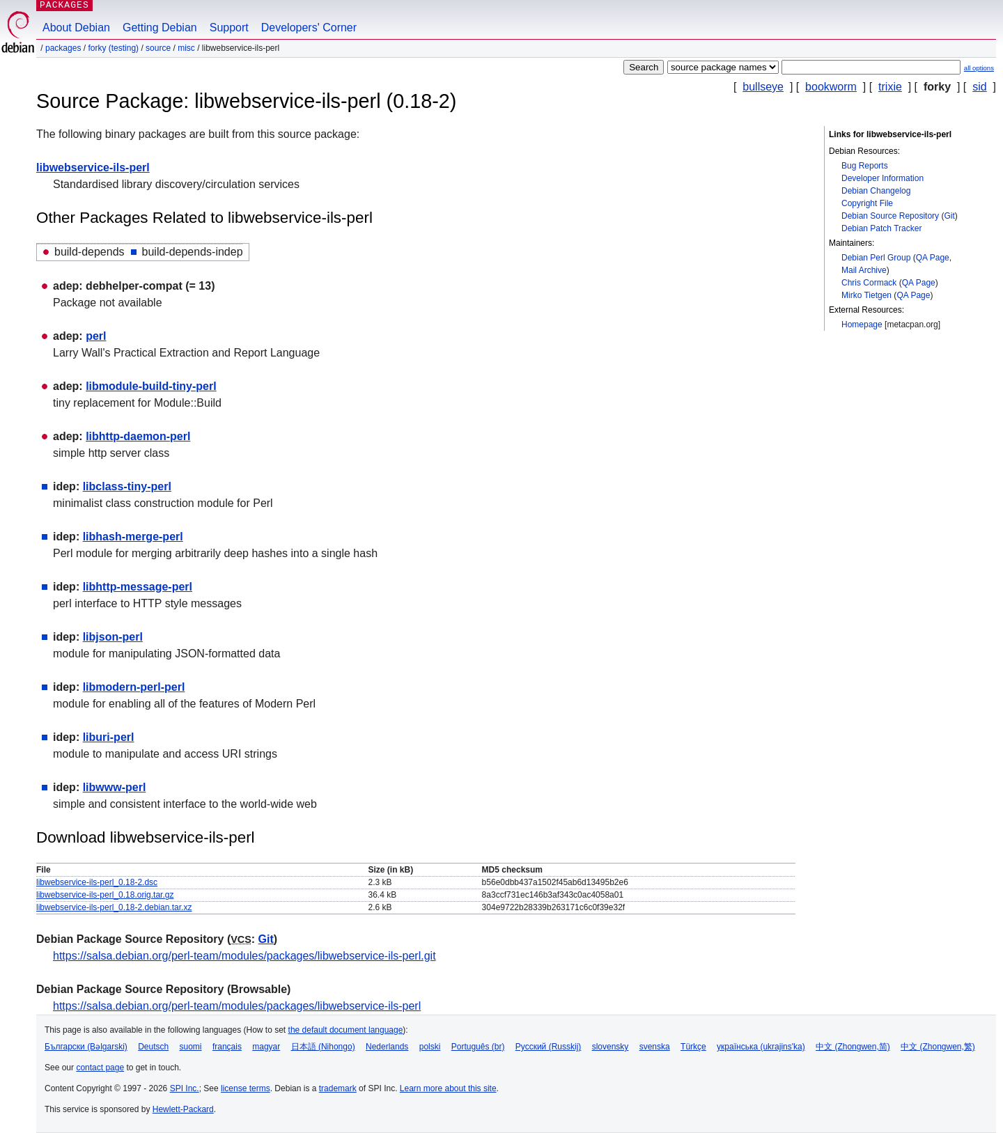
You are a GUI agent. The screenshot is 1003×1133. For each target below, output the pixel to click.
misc (186, 48)
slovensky (610, 1047)
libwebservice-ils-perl (93, 167)
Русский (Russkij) (548, 1047)
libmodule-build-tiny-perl (151, 386)
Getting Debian (160, 27)
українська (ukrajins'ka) (761, 1047)
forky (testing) (113, 48)
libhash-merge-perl (133, 536)
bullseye (763, 87)
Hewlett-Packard (183, 1109)
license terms (245, 1088)
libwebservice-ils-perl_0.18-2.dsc (96, 882)
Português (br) (478, 1047)
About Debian (76, 27)
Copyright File (867, 203)
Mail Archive (864, 270)
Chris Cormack (868, 283)
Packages (63, 48)
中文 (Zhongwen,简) (853, 1047)
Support (229, 27)
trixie (890, 87)
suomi (191, 1047)
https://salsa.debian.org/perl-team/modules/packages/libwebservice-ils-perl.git (244, 956)
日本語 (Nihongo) (323, 1047)
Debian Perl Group (875, 258)
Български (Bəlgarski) (86, 1047)
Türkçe (693, 1047)
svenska (654, 1047)
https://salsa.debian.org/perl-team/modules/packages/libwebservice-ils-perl (237, 1006)
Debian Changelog (875, 191)
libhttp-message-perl (137, 587)
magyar (266, 1047)
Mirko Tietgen (866, 295)
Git (949, 216)
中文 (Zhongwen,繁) (938, 1047)
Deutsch (153, 1047)
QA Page (932, 258)
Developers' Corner (309, 27)
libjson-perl (113, 637)
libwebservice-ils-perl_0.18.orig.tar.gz (104, 895)
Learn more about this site (448, 1088)
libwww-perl (114, 787)
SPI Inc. (184, 1088)
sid (979, 87)
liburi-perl (108, 737)
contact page (100, 1067)
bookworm (831, 87)
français (227, 1047)
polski (430, 1047)
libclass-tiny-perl (127, 486)
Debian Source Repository (890, 216)
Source (158, 48)
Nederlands (387, 1047)
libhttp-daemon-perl (138, 436)
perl (96, 336)
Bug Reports (864, 166)
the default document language (345, 1030)
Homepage (862, 324)
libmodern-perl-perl (134, 687)
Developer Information (882, 178)
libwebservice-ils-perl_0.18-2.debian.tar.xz (114, 907)
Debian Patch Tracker (881, 228)
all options (979, 68)
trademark (338, 1088)
